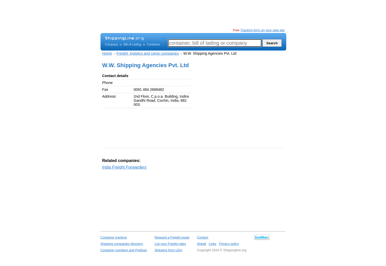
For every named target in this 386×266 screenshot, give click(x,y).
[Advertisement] (192, 14)
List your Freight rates (170, 244)
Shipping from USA (168, 250)
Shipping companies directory (121, 244)
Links (212, 244)
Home (107, 53)
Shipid (201, 244)
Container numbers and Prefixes (123, 250)
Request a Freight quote (172, 237)
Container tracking (113, 237)
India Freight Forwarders (124, 167)
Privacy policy (229, 244)
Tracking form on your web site (262, 30)
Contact (202, 237)
